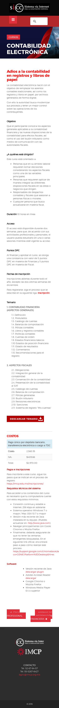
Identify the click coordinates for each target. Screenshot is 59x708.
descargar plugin (35, 571)
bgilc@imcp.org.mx (29, 674)
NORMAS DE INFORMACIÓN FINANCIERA (41, 615)
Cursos (13, 37)
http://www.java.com (39, 523)
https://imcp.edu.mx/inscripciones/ (25, 483)
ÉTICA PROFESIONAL (14, 614)
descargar (31, 578)
